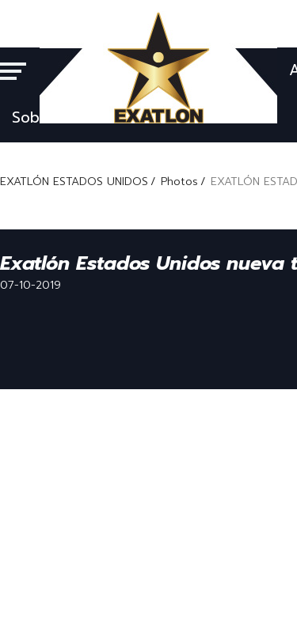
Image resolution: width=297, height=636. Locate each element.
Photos (179, 181)
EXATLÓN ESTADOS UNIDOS (74, 181)
